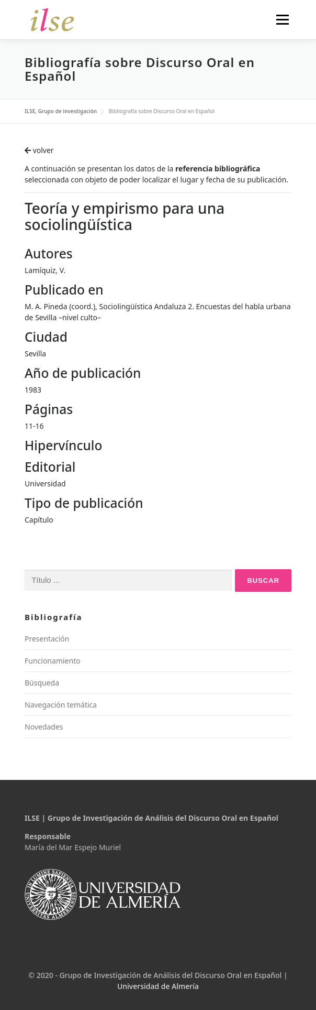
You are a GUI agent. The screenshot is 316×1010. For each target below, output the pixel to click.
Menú (282, 20)
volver (39, 150)
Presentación (47, 639)
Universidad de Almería (158, 986)
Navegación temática (61, 705)
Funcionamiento (53, 661)
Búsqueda (42, 683)
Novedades (44, 727)
